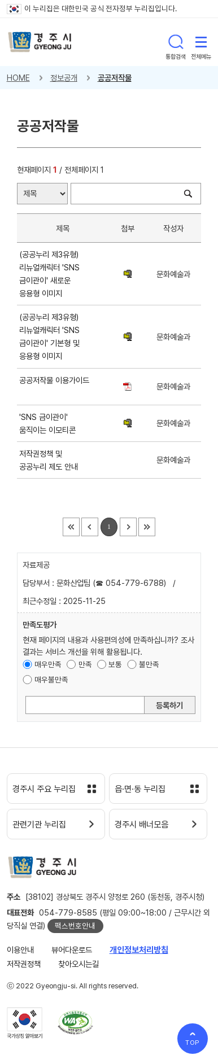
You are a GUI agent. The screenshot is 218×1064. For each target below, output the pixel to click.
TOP (192, 1043)
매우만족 (48, 664)
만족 (85, 664)
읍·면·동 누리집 (140, 789)
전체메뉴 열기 (201, 42)
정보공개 (63, 77)
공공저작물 (115, 77)
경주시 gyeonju (40, 42)
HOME (18, 77)
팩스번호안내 (75, 925)
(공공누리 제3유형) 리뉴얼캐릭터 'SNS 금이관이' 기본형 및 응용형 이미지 (49, 336)
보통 (115, 664)
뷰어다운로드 (71, 949)
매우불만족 (51, 679)
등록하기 (169, 705)
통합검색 (175, 42)
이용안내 (20, 949)
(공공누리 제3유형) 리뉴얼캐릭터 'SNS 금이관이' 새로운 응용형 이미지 (49, 273)
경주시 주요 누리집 (44, 789)
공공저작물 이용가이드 (54, 386)
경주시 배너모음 (141, 825)
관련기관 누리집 (39, 825)
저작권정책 (24, 964)
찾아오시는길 (78, 964)
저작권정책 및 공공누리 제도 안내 (50, 460)
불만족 (149, 664)
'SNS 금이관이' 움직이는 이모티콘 (49, 423)
